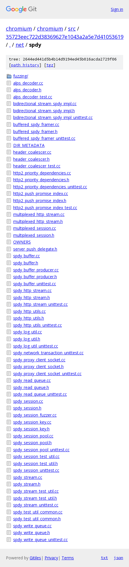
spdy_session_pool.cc (33, 436)
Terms (68, 558)
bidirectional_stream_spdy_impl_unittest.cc (53, 117)
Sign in (117, 9)
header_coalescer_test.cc (36, 166)
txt (104, 557)
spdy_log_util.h (26, 339)
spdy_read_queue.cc (32, 380)
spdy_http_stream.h (31, 297)
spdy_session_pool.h (32, 442)
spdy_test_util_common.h (37, 518)
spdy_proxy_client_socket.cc (39, 360)
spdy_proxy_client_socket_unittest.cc (47, 373)
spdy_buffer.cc (26, 256)
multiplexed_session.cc (34, 228)
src (72, 28)
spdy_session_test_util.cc (36, 456)
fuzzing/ (20, 76)
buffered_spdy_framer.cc (36, 124)
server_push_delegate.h (35, 249)
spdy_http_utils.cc (29, 311)
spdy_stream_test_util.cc (36, 491)
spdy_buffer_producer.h (35, 276)
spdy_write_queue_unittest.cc (40, 539)
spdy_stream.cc (27, 477)
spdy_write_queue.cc (32, 526)
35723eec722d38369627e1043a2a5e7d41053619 (64, 36)
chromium (19, 28)
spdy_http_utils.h (28, 318)
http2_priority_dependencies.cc (42, 173)
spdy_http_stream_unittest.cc (40, 304)
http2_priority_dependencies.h (41, 179)
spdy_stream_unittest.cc (35, 505)
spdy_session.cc (28, 401)
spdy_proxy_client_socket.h (38, 366)
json (118, 557)
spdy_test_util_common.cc (37, 512)
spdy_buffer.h (25, 263)
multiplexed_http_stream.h (38, 221)
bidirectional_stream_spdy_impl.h (44, 110)
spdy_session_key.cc (32, 422)
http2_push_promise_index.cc (40, 193)
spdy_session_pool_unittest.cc (41, 449)
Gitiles (35, 558)
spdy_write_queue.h (31, 532)
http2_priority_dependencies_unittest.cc (50, 186)
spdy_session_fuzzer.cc (35, 415)
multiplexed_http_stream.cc (38, 214)
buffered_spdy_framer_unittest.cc (44, 138)
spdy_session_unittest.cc (36, 470)
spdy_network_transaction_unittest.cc (48, 352)
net (20, 44)
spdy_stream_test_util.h (35, 498)
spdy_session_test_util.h (35, 463)
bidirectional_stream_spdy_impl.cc (45, 103)
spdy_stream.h (26, 484)
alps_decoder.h (27, 90)
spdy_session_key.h (31, 429)
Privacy (51, 558)
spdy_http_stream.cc (32, 290)
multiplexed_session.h (33, 235)
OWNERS (22, 242)
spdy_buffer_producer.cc (36, 270)
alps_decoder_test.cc (32, 97)
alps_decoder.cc (28, 83)
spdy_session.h (27, 408)
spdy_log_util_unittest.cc (35, 346)
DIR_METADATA (29, 145)
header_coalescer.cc (32, 152)
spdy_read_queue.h (31, 387)
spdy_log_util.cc (27, 332)
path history (25, 65)
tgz (49, 65)
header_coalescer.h (31, 159)
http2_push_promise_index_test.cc (45, 207)
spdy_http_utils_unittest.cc (37, 325)
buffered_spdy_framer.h (35, 131)
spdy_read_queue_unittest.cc (40, 394)
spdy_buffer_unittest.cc (34, 283)
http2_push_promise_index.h (39, 200)
